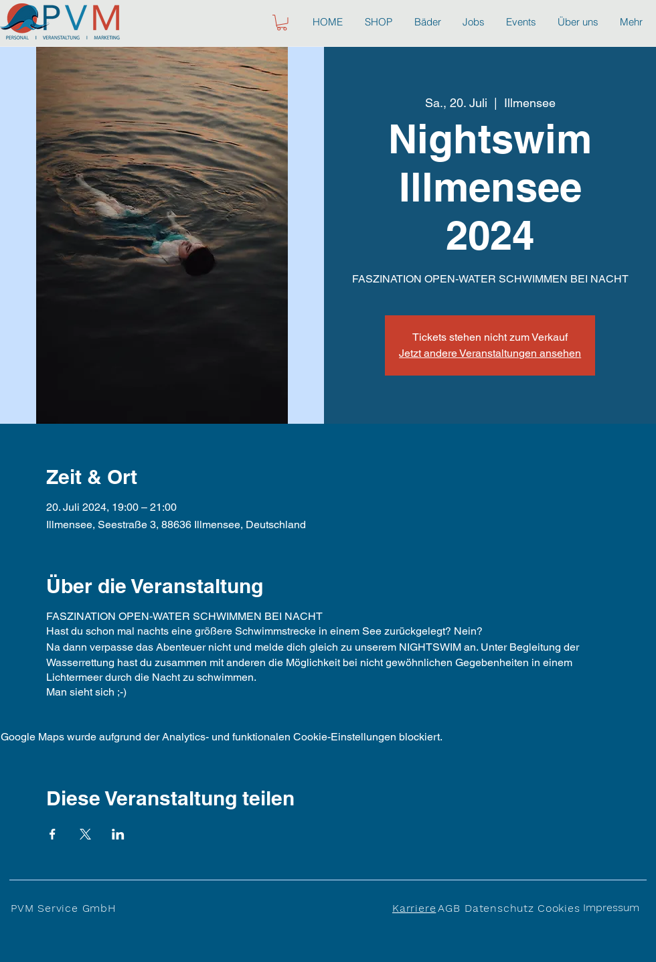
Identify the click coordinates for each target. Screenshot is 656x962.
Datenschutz (499, 908)
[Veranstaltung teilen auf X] (85, 834)
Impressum (611, 907)
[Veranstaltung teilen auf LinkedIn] (118, 834)
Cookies (559, 908)
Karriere (414, 908)
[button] (281, 23)
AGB (449, 908)
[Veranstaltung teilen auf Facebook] (52, 834)
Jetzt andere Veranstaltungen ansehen (490, 353)
